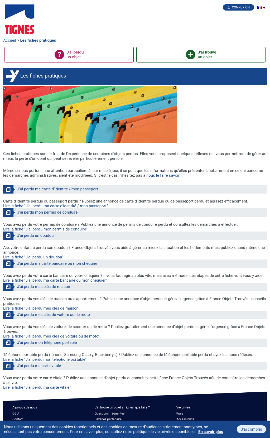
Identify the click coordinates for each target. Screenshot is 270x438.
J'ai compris (251, 429)
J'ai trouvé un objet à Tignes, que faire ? (122, 407)
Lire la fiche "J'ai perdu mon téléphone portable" (44, 359)
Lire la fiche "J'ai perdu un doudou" (33, 257)
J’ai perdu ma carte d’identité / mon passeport (57, 189)
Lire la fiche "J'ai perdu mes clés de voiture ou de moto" (51, 336)
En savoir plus (210, 431)
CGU (15, 413)
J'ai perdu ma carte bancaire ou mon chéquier (57, 263)
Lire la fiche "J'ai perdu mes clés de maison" (41, 308)
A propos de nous (24, 407)
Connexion (241, 7)
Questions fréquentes (109, 413)
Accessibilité (185, 419)
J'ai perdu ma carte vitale (39, 365)
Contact (17, 419)
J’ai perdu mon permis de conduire (47, 212)
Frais (179, 413)
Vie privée (183, 407)
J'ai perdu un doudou (35, 235)
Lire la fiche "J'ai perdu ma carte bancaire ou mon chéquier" (55, 280)
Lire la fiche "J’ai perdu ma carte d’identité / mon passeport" (55, 206)
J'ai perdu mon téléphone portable (47, 342)
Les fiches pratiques (38, 40)
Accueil (9, 40)
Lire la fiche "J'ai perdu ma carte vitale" (37, 387)
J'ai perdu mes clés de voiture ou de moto (53, 314)
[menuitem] (259, 7)
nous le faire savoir (163, 175)
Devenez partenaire (108, 419)
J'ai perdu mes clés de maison (43, 286)
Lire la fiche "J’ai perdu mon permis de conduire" (45, 229)
